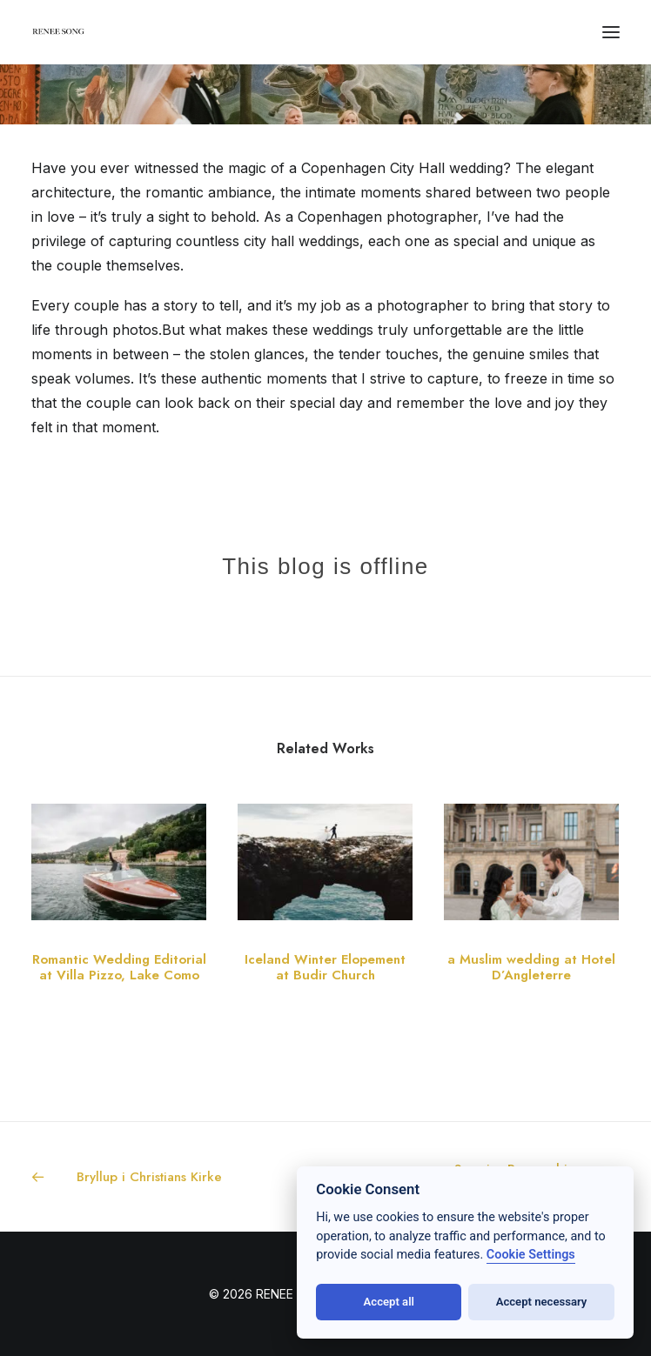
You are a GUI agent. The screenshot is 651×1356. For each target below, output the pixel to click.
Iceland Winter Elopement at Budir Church (325, 967)
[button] (611, 32)
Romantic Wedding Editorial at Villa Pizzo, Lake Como (119, 967)
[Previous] (148, 1177)
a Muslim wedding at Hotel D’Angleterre (531, 967)
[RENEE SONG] (58, 34)
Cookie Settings (531, 1254)
